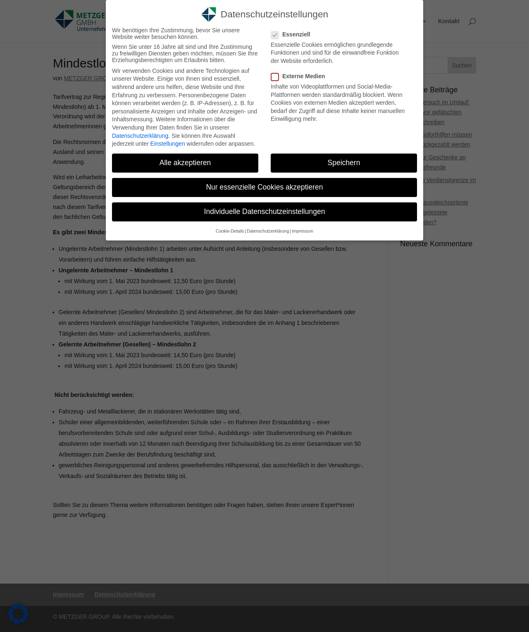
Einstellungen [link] (167, 143)
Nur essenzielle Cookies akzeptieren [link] (264, 187)
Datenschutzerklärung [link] (140, 135)
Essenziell (294, 34)
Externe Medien (301, 76)
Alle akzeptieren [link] (185, 163)
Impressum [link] (302, 230)
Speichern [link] (344, 163)
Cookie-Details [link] (230, 230)
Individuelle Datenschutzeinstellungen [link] (264, 211)
